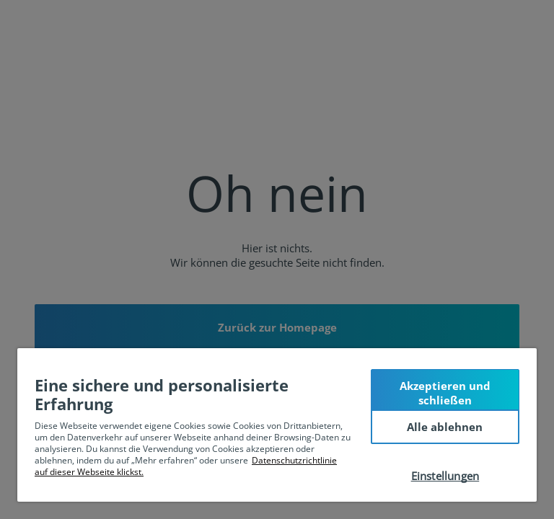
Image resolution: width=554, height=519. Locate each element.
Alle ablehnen (445, 427)
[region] (277, 425)
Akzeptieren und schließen (445, 392)
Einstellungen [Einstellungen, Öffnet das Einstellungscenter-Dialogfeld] (445, 476)
